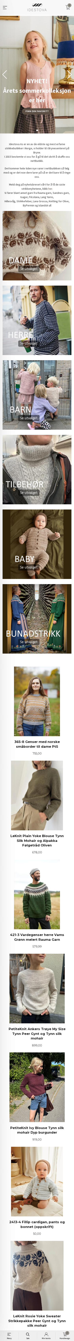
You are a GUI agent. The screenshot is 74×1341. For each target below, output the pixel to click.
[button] (69, 74)
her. (50, 188)
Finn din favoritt (37, 111)
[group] (37, 74)
